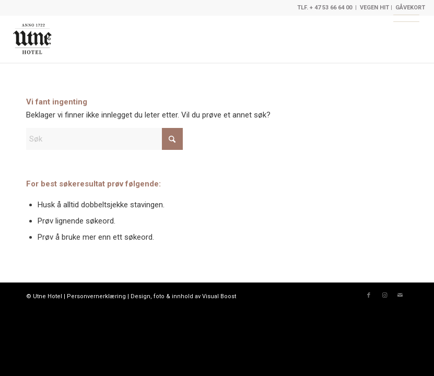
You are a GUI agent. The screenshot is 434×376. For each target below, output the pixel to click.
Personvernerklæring (96, 296)
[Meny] (406, 18)
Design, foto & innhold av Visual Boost (183, 296)
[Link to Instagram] (384, 295)
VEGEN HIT (374, 7)
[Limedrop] (32, 39)
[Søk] (104, 139)
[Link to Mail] (400, 295)
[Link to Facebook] (369, 295)
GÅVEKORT (410, 7)
